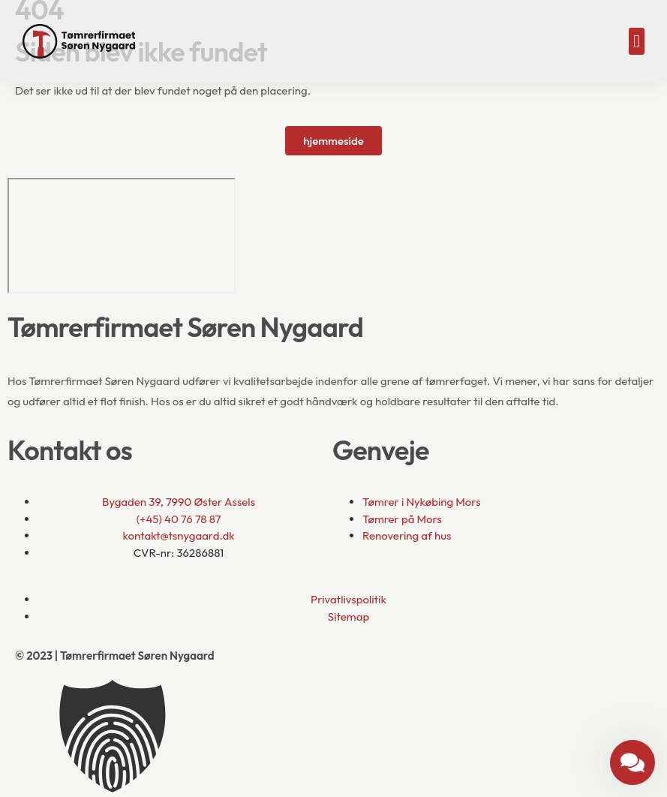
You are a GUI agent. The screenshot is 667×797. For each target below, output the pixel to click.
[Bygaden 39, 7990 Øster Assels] (122, 235)
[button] (636, 41)
